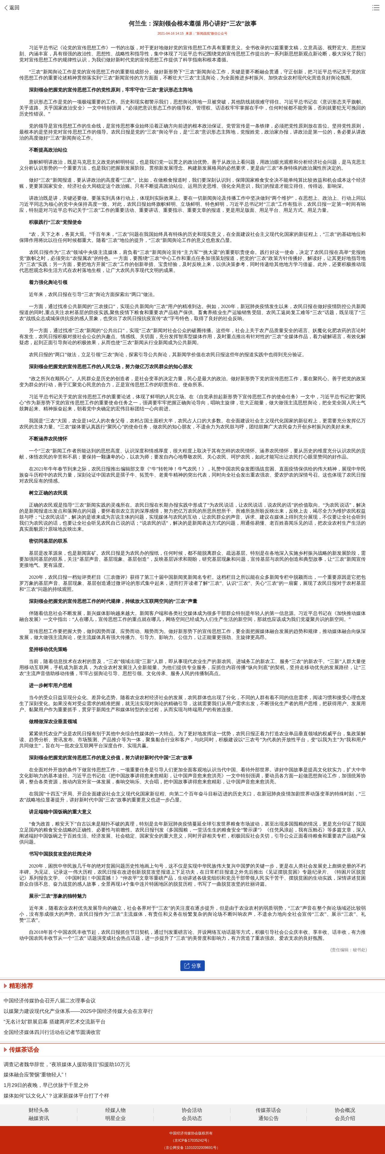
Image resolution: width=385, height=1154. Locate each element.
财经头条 (39, 1110)
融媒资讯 (39, 1118)
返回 (14, 8)
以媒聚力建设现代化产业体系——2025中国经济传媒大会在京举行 (78, 1011)
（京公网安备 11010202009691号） (191, 1148)
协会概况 (345, 1110)
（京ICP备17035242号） (191, 1140)
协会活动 (192, 1110)
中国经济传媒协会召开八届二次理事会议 (50, 1001)
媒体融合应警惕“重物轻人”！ (36, 1075)
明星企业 (115, 1118)
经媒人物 (115, 1110)
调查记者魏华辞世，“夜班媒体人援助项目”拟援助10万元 (67, 1064)
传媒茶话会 (268, 1110)
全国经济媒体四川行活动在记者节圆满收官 (52, 1032)
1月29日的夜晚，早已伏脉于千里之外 (46, 1085)
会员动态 (192, 1118)
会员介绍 (345, 1118)
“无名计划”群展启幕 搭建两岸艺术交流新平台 (55, 1022)
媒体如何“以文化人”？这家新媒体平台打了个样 (56, 1096)
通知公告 (268, 1118)
